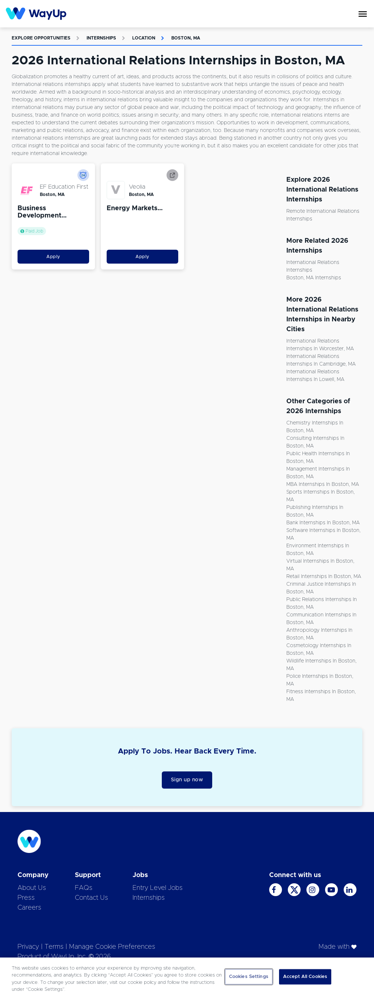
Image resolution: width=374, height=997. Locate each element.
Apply (53, 256)
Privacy (28, 947)
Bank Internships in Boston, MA (323, 522)
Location (143, 38)
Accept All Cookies (305, 976)
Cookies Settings (248, 976)
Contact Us (91, 898)
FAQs (83, 888)
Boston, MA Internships (313, 277)
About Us (32, 888)
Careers (29, 908)
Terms (54, 947)
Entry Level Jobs (158, 888)
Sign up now (187, 779)
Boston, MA (185, 38)
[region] (187, 977)
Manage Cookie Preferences (112, 947)
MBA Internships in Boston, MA (322, 484)
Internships (101, 38)
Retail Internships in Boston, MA (323, 576)
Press (26, 898)
